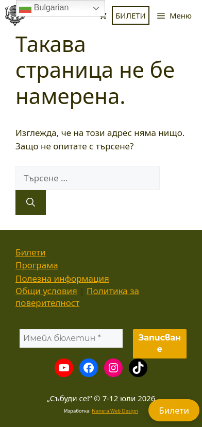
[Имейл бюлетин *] (71, 338)
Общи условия (46, 291)
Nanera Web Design (115, 410)
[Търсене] (30, 202)
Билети (30, 252)
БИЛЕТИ (130, 15)
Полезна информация (62, 278)
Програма (36, 265)
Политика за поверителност (77, 297)
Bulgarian (44, 8)
